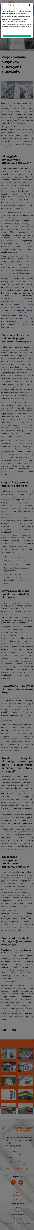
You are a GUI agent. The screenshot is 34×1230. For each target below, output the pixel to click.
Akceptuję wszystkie (17, 35)
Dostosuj (17, 33)
